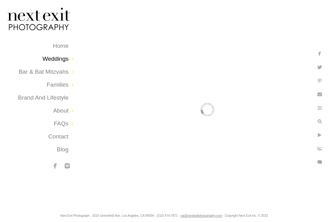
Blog (63, 149)
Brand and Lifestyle (43, 97)
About (61, 110)
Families (58, 84)
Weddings (56, 59)
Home (61, 46)
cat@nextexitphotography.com (222, 214)
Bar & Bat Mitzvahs (44, 71)
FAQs (61, 123)
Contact (58, 136)
